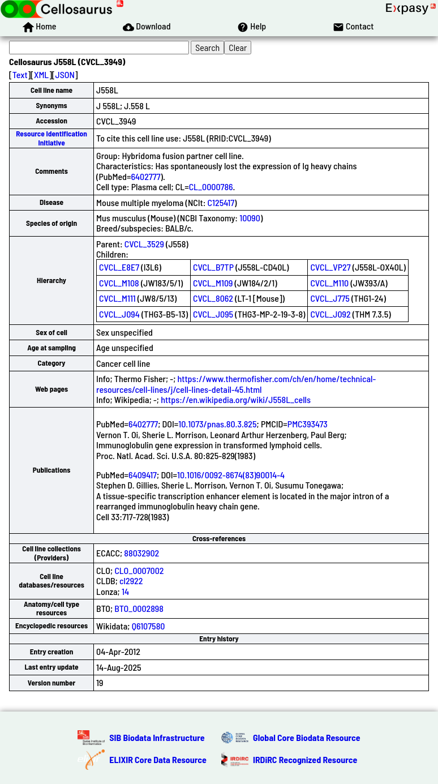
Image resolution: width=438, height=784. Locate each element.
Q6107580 (148, 625)
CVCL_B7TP (213, 267)
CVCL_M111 (117, 298)
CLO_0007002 (139, 570)
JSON (65, 74)
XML (41, 74)
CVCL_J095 (213, 314)
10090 (249, 217)
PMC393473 (307, 423)
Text (20, 74)
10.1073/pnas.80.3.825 (217, 423)
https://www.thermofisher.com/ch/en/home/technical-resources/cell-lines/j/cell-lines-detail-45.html (236, 383)
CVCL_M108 (119, 282)
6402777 (145, 176)
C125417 (221, 202)
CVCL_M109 (213, 282)
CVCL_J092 (330, 314)
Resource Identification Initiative (51, 138)
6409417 (142, 474)
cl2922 (131, 580)
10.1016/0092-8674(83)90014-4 (231, 474)
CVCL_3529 (144, 243)
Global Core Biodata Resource (306, 737)
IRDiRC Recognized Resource (305, 759)
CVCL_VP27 (330, 267)
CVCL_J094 (119, 314)
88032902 (141, 552)
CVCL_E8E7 (119, 267)
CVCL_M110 (329, 282)
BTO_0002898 (139, 608)
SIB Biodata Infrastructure (156, 737)
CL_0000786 (211, 186)
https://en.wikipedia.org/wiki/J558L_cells (236, 399)
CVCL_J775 (329, 298)
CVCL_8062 (213, 298)
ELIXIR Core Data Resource (158, 759)
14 (125, 591)
